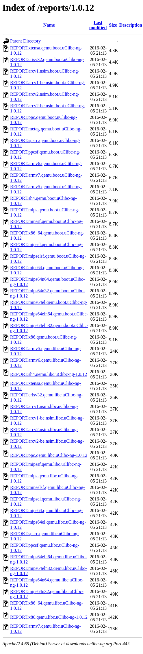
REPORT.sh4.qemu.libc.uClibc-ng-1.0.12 (48, 374)
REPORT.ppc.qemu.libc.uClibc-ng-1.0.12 (48, 455)
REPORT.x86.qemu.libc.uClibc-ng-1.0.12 (49, 617)
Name (49, 25)
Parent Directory (25, 40)
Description (130, 25)
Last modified (98, 25)
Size (113, 25)
